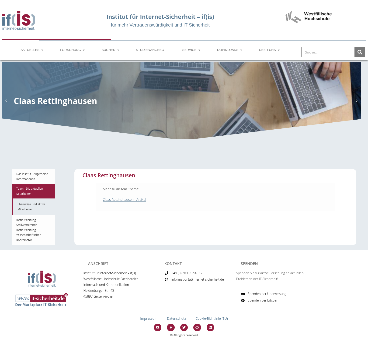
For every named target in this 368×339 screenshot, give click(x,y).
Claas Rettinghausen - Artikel (124, 199)
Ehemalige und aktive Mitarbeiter (31, 206)
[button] (6, 100)
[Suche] (359, 52)
